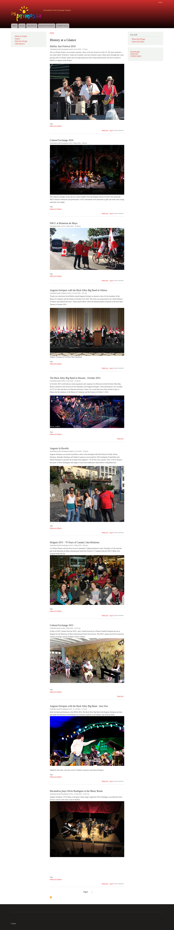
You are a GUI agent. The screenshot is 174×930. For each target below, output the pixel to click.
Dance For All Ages (21, 41)
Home (14, 26)
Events (22, 26)
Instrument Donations (46, 26)
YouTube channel (135, 56)
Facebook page (135, 51)
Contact (13, 923)
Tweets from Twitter (138, 41)
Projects (17, 39)
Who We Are (31, 26)
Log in (160, 2)
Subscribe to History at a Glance (51, 897)
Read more (105, 130)
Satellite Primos (62, 26)
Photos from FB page (138, 39)
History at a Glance (56, 126)
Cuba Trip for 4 (20, 43)
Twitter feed (134, 54)
